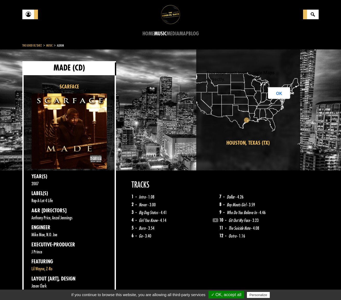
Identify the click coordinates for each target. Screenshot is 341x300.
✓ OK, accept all (226, 294)
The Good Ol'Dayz (32, 45)
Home (148, 33)
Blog (193, 33)
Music (160, 33)
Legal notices (63, 287)
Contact (35, 286)
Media (173, 33)
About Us (87, 287)
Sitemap (108, 287)
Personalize (258, 295)
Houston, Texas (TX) (248, 143)
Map (183, 33)
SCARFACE (69, 87)
